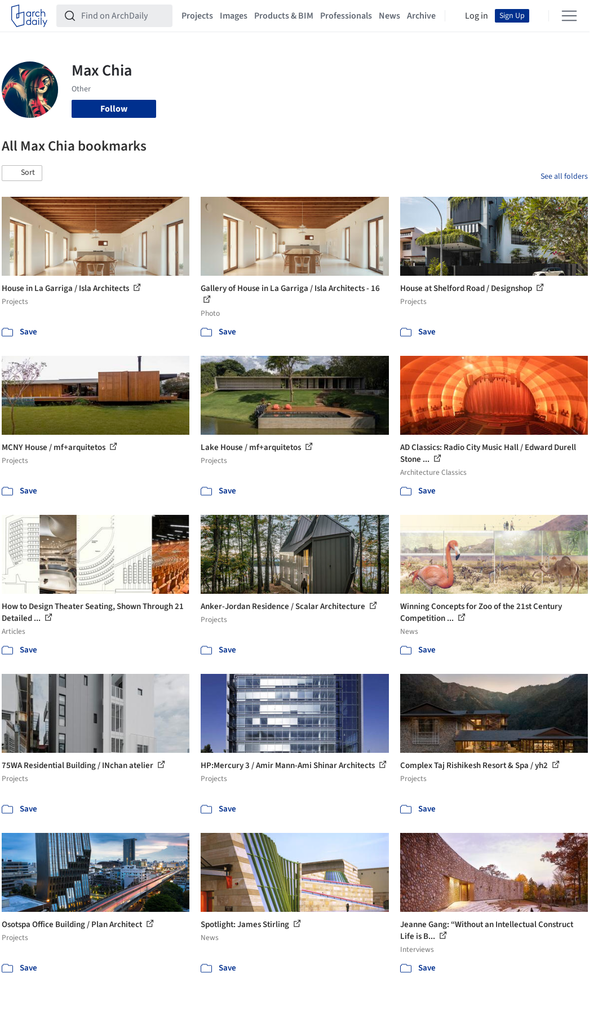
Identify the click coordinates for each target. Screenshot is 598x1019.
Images (233, 16)
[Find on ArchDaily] (123, 16)
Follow (113, 109)
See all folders (564, 176)
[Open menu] (569, 16)
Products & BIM (283, 16)
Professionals (346, 16)
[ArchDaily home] (29, 16)
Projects (197, 16)
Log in (476, 16)
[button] (22, 173)
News (389, 16)
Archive (421, 16)
